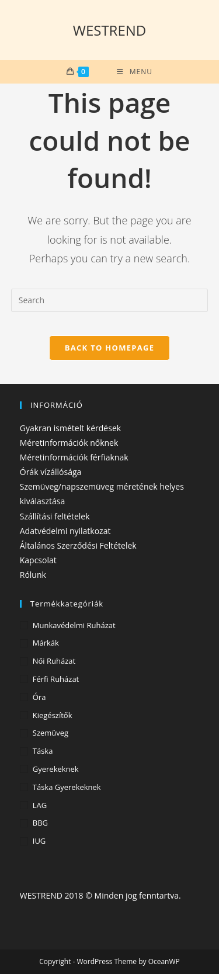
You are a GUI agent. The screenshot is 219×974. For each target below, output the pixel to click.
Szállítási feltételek (55, 516)
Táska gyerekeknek (67, 787)
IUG (39, 841)
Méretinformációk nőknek (69, 442)
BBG (40, 822)
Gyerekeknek (56, 769)
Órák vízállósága (51, 471)
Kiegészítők (52, 715)
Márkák (46, 642)
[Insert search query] (109, 300)
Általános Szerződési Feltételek (78, 545)
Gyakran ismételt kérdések (70, 428)
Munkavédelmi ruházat (74, 625)
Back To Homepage (110, 347)
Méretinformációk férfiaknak (74, 457)
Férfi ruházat (56, 679)
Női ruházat (54, 661)
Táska (43, 751)
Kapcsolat (38, 560)
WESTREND (110, 30)
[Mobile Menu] (134, 72)
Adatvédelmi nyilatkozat (65, 530)
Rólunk (33, 574)
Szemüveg (50, 732)
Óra (39, 697)
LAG (40, 805)
